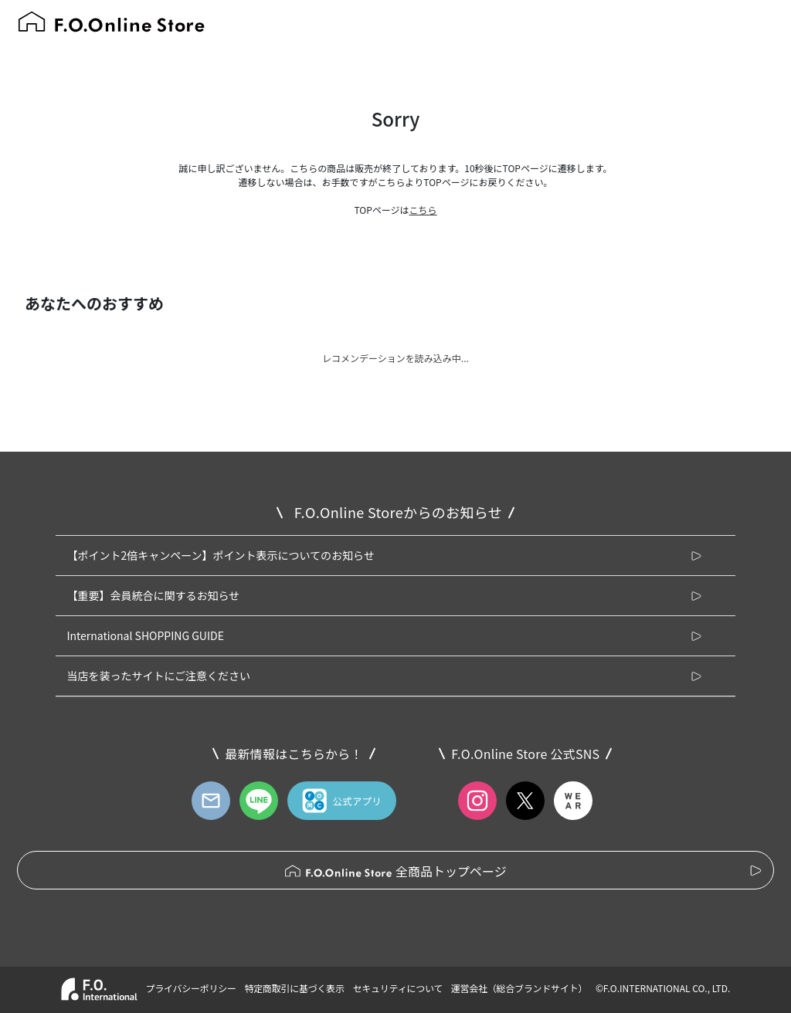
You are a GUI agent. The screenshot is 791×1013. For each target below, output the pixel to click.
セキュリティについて (398, 987)
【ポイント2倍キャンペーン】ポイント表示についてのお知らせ (220, 555)
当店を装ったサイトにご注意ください (158, 675)
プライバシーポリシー (190, 987)
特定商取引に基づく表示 (294, 987)
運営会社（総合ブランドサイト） (519, 987)
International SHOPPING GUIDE (145, 635)
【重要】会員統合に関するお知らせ (152, 595)
